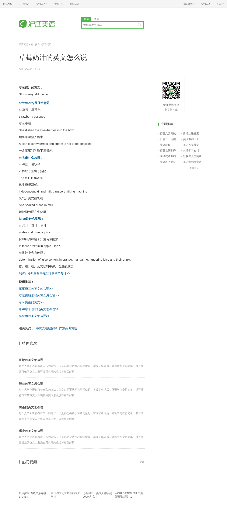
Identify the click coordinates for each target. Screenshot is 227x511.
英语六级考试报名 (170, 133)
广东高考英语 (68, 328)
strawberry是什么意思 (34, 103)
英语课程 (165, 144)
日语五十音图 (168, 139)
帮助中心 (59, 3)
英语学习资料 (191, 150)
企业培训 (74, 3)
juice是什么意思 (30, 218)
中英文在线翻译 (46, 328)
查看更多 (194, 168)
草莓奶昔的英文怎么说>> (36, 288)
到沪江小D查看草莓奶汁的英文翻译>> (44, 273)
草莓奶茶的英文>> (31, 302)
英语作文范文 (191, 144)
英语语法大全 (168, 161)
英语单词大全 (191, 139)
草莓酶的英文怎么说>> (34, 316)
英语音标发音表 (192, 161)
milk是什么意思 (29, 157)
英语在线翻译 (168, 150)
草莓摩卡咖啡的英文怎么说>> (39, 309)
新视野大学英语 (192, 156)
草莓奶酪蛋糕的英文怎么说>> (39, 295)
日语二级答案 (191, 133)
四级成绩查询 (168, 156)
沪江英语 (23, 44)
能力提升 (35, 44)
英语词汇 (46, 44)
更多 (142, 461)
